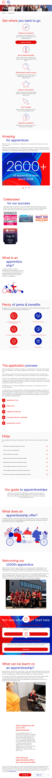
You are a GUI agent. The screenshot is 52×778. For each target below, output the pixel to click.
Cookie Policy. (12, 771)
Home (3, 13)
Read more (26, 649)
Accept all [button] (25, 775)
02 (26, 187)
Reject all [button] (39, 775)
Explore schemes (26, 42)
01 (23, 187)
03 (29, 187)
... (6, 13)
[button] (49, 2)
